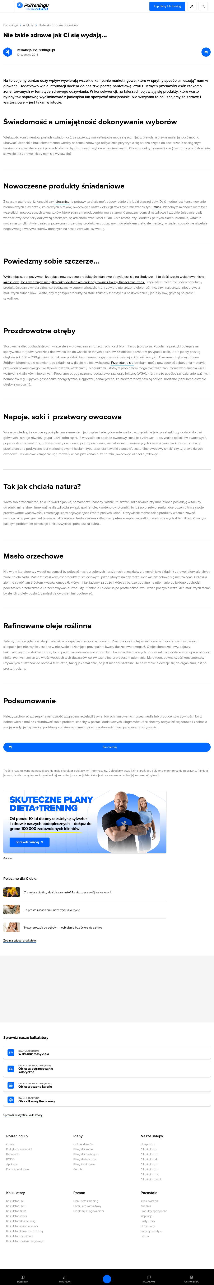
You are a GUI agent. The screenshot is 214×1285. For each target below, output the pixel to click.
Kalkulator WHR (16, 1211)
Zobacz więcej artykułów (19, 940)
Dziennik (22, 1281)
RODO (10, 1159)
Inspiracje (147, 1216)
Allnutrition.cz (149, 1154)
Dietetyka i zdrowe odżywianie (58, 25)
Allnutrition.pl (149, 1149)
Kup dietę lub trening (167, 6)
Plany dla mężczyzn (86, 1154)
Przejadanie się (122, 363)
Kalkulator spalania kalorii (22, 1226)
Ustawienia (191, 1281)
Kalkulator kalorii (16, 1216)
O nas (10, 1144)
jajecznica (62, 202)
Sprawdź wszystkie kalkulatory (22, 1115)
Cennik (77, 1169)
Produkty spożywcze (154, 1211)
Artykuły (28, 25)
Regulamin (13, 1154)
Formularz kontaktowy (87, 1206)
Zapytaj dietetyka (151, 1231)
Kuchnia (146, 1206)
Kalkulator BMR (15, 1206)
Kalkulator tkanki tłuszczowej (24, 1231)
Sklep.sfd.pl (148, 1144)
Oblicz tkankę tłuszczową (41, 1100)
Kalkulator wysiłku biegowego (25, 1241)
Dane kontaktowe (17, 1169)
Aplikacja (12, 1164)
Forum (145, 1236)
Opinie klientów (83, 1144)
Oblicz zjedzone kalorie (41, 1085)
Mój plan (65, 1281)
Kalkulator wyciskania (19, 1236)
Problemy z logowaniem (88, 1211)
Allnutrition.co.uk (151, 1179)
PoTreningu (10, 25)
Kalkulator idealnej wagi (21, 1221)
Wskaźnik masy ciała (41, 1052)
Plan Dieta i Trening (85, 1201)
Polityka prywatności (19, 1149)
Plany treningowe (84, 1164)
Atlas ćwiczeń (149, 1201)
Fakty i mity (148, 1221)
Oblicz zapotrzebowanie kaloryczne (41, 1069)
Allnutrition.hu (149, 1169)
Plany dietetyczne (84, 1159)
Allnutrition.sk (149, 1159)
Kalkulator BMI (15, 1201)
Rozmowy (149, 1281)
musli (157, 207)
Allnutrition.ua (149, 1174)
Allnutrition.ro (149, 1164)
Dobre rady (148, 1226)
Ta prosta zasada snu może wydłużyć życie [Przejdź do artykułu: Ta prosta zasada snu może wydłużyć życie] (52, 910)
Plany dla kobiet (83, 1149)
